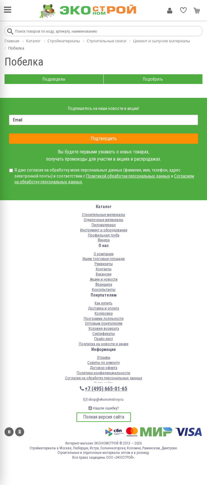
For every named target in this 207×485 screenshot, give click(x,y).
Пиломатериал (104, 225)
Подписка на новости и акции (103, 344)
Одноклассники (19, 431)
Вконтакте (9, 431)
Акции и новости (104, 279)
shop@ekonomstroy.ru (103, 399)
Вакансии (104, 274)
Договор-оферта (103, 367)
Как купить (103, 303)
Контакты (104, 269)
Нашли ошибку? (103, 408)
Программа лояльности (104, 318)
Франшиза (103, 284)
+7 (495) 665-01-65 (106, 388)
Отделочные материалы (103, 219)
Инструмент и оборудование (103, 230)
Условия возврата (103, 328)
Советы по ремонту (103, 362)
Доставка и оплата (103, 308)
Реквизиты (104, 264)
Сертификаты (103, 333)
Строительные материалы (103, 214)
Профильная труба (103, 235)
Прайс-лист (103, 338)
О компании (104, 254)
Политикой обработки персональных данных (128, 176)
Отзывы (103, 357)
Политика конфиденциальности (103, 373)
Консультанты (103, 289)
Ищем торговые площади (103, 258)
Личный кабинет (169, 10)
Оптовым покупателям (103, 323)
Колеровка (104, 313)
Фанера (104, 240)
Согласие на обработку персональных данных (103, 378)
